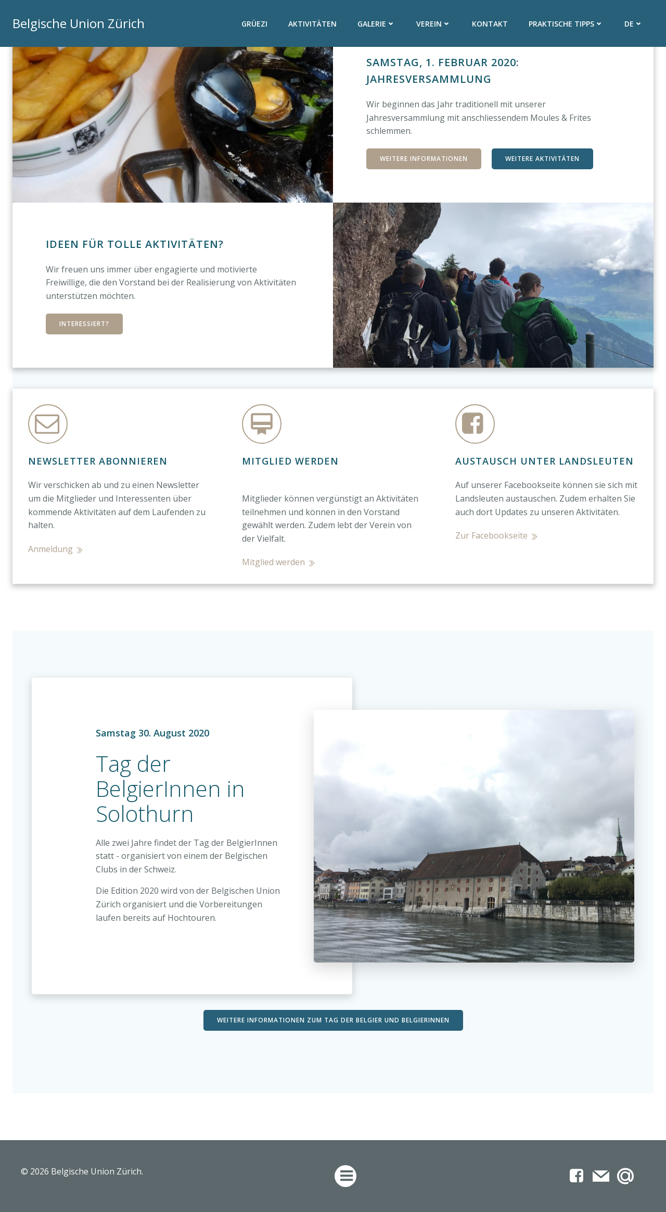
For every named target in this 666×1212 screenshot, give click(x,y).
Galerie (376, 24)
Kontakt (490, 24)
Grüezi (254, 24)
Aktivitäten (312, 24)
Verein (433, 24)
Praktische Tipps (566, 24)
